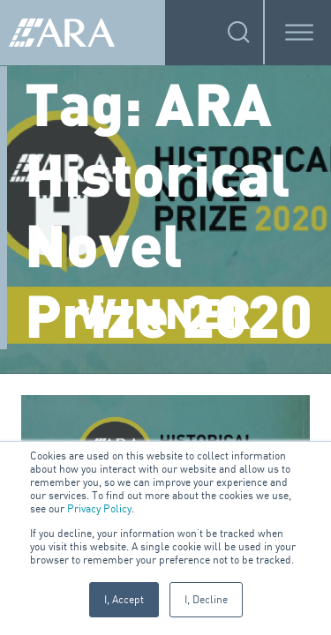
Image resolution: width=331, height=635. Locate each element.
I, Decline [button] (206, 599)
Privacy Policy (99, 508)
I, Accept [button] (124, 599)
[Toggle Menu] (299, 32)
